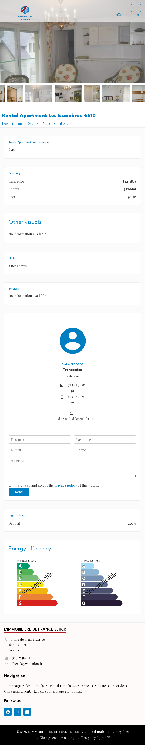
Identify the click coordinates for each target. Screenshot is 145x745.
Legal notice (97, 732)
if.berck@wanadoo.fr (26, 663)
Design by (95, 737)
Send (19, 492)
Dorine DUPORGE (72, 364)
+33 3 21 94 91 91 (22, 657)
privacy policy (66, 485)
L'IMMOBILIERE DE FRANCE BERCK (35, 629)
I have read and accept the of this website (56, 485)
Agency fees (119, 732)
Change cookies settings (58, 737)
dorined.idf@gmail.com (76, 419)
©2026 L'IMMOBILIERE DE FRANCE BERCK (49, 732)
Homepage (25, 12)
